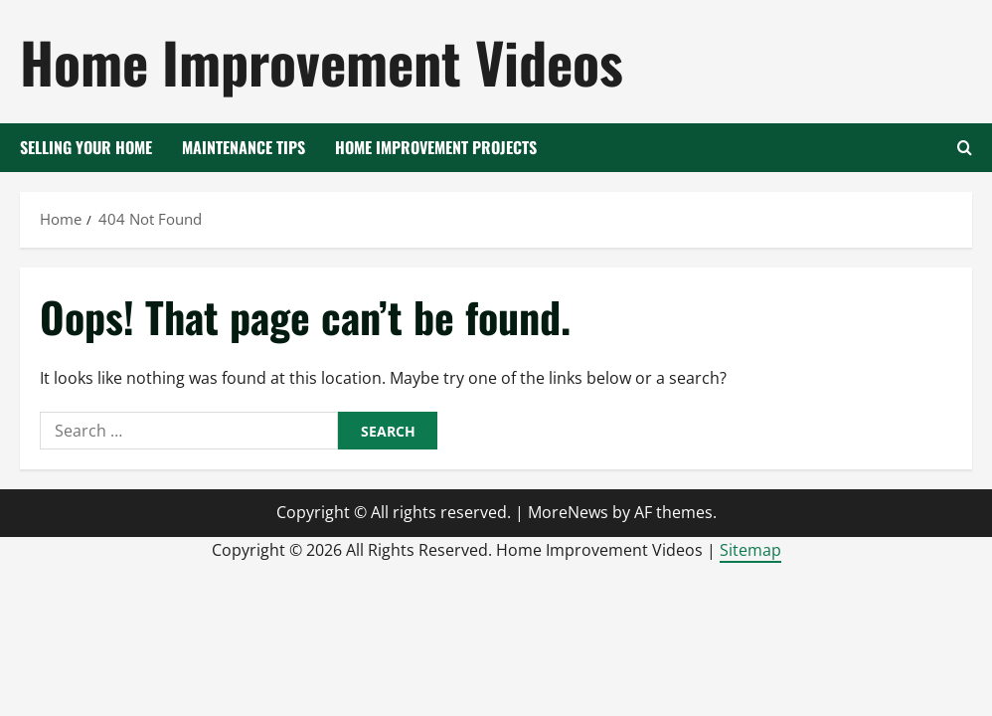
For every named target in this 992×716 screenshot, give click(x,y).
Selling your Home (86, 147)
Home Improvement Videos (321, 61)
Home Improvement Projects (436, 147)
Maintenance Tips (243, 147)
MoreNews (568, 512)
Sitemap (750, 550)
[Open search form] (964, 147)
